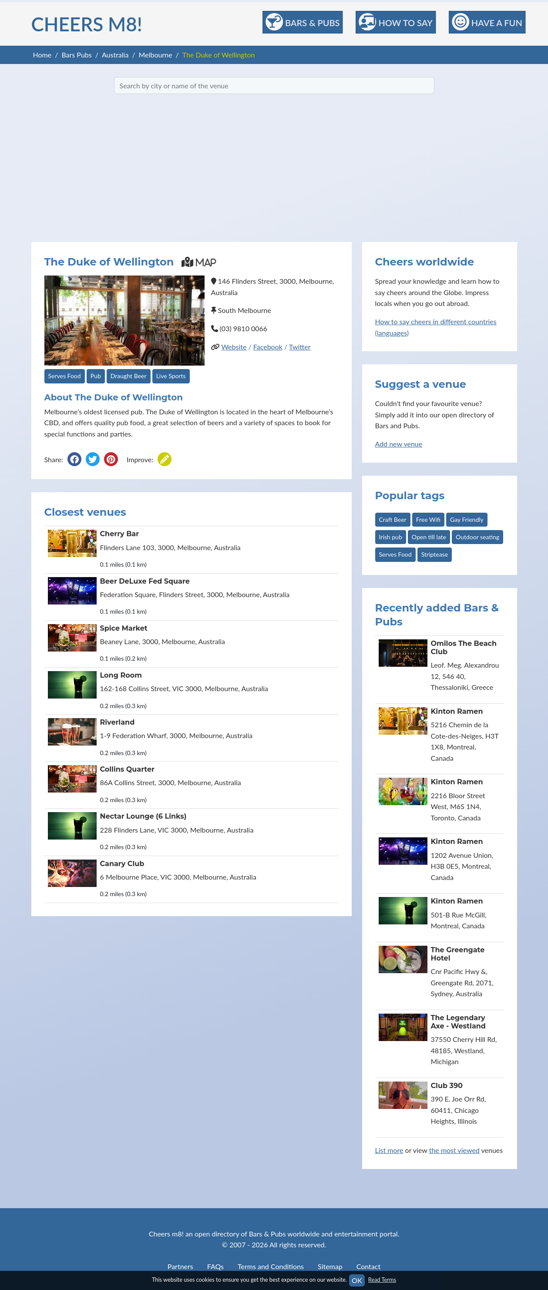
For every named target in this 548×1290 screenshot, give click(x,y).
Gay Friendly (467, 519)
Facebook (267, 347)
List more (389, 1150)
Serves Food (64, 376)
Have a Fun (487, 21)
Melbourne (155, 54)
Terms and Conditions (271, 1266)
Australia (115, 54)
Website (233, 347)
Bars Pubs (76, 54)
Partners (180, 1266)
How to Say (395, 21)
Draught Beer (129, 376)
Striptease (434, 554)
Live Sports (171, 376)
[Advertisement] (274, 168)
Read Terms (382, 1279)
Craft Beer (393, 519)
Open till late (429, 537)
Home (42, 54)
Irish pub (390, 537)
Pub (96, 376)
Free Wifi (428, 519)
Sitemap (330, 1266)
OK (357, 1280)
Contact (368, 1266)
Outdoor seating (477, 537)
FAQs (215, 1266)
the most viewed (454, 1150)
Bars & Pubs (303, 21)
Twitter (300, 347)
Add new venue (399, 444)
